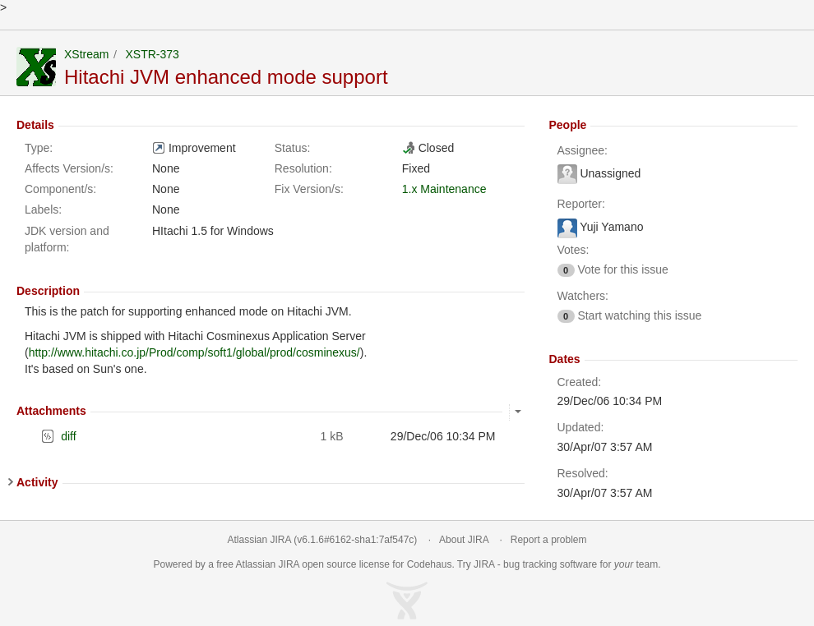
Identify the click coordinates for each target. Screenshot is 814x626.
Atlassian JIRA (259, 539)
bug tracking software (550, 564)
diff (68, 436)
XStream (86, 54)
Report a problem (549, 539)
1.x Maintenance (444, 189)
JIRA (289, 564)
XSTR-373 (151, 54)
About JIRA (463, 539)
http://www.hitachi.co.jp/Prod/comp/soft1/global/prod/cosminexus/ (194, 352)
